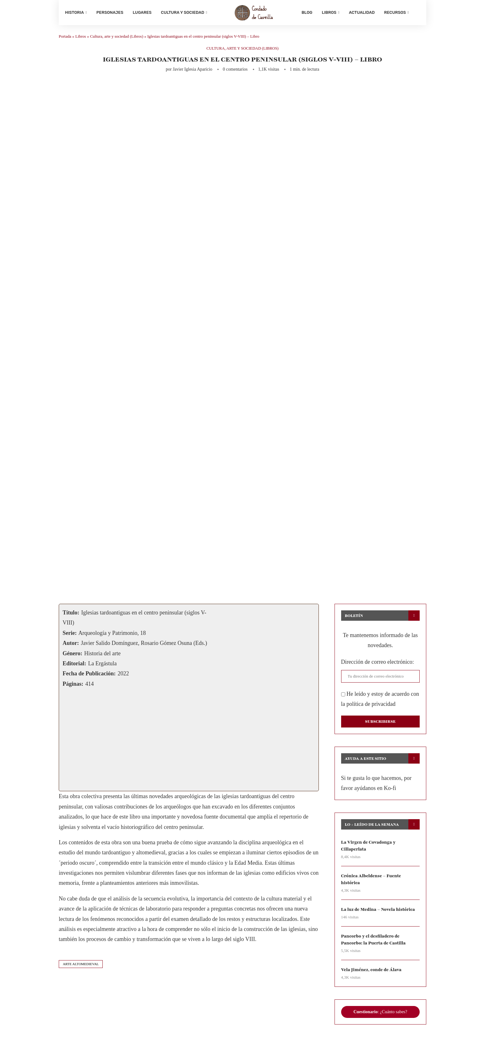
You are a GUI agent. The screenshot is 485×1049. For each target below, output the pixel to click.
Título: (71, 614)
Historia (74, 12)
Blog (307, 12)
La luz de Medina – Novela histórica (378, 911)
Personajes (109, 12)
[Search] (417, 12)
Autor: (71, 644)
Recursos (395, 12)
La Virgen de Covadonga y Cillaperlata (368, 847)
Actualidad (362, 12)
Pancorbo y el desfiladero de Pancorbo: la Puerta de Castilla (374, 941)
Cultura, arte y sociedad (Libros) (116, 37)
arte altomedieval (81, 965)
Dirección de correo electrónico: (377, 663)
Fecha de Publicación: (89, 675)
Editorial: (74, 665)
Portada (65, 37)
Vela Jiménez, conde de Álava (372, 972)
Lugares (142, 12)
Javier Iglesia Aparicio (192, 70)
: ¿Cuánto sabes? (380, 1014)
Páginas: (73, 685)
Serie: (70, 634)
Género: (72, 655)
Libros (329, 12)
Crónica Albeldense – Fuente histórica (371, 880)
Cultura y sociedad (182, 12)
